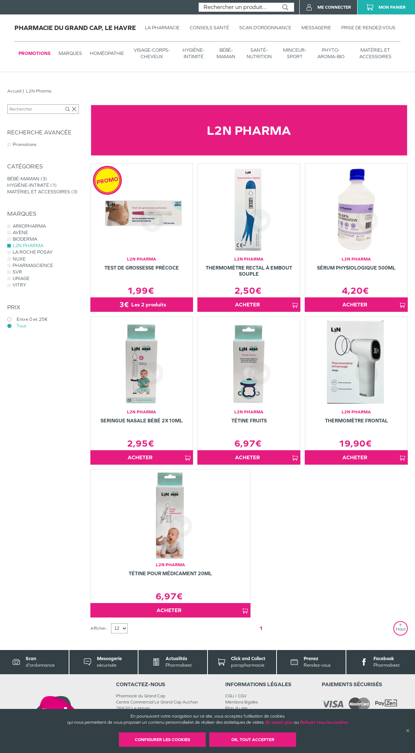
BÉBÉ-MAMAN (226, 53)
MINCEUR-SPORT (295, 53)
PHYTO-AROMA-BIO (331, 53)
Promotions (34, 53)
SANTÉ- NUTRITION (259, 53)
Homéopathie (107, 53)
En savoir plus (279, 722)
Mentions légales (241, 702)
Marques (70, 53)
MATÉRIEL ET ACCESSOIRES (375, 53)
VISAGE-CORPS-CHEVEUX (152, 53)
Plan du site (236, 708)
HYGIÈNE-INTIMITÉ (194, 53)
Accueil (14, 91)
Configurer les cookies (162, 739)
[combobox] (238, 7)
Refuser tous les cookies (324, 722)
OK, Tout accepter (252, 739)
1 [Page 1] (261, 628)
